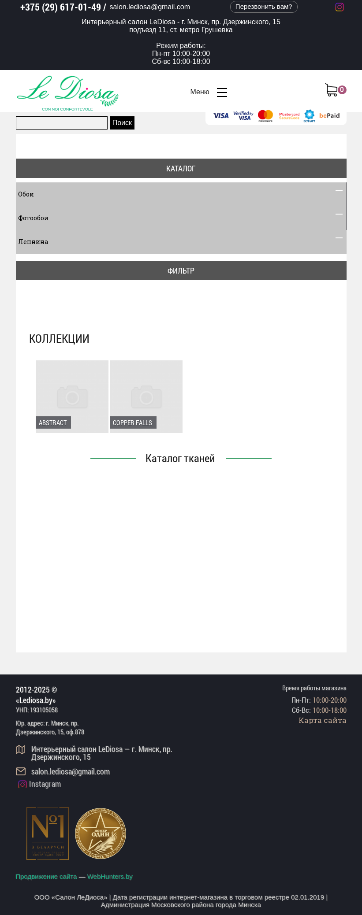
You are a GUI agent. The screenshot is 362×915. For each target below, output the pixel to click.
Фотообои (181, 218)
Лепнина (181, 241)
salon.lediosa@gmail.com (150, 7)
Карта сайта (323, 720)
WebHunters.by (110, 876)
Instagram (45, 784)
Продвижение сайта (46, 876)
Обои (181, 194)
